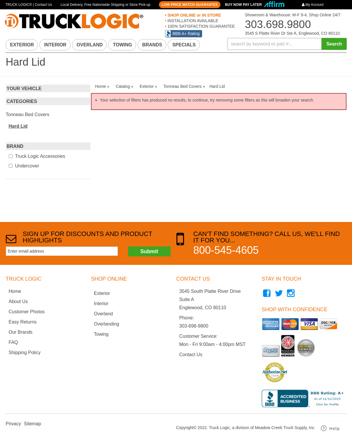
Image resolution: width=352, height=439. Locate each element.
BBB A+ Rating (186, 33)
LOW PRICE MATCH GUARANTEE (190, 5)
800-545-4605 (226, 250)
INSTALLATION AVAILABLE (192, 20)
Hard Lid (18, 126)
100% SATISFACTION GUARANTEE (200, 26)
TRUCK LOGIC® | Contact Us (29, 5)
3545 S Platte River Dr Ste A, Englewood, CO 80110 (292, 33)
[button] (287, 44)
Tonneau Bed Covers (27, 114)
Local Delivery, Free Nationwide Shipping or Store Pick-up (105, 5)
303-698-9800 (194, 325)
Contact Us (190, 354)
